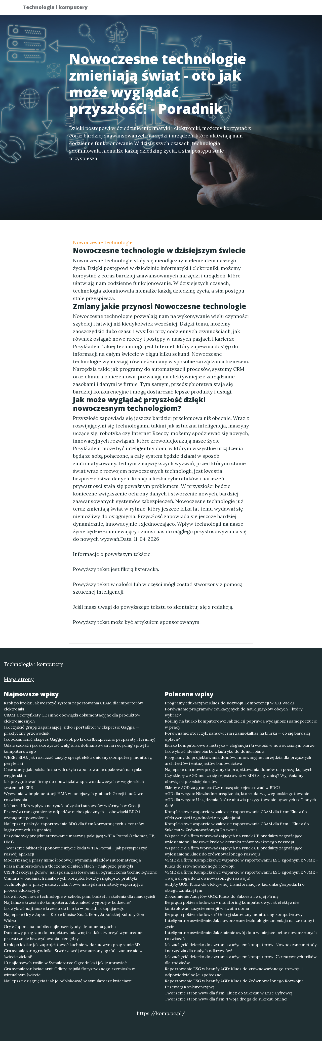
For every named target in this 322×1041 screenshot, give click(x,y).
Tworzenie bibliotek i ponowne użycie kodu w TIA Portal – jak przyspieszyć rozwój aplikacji (75, 850)
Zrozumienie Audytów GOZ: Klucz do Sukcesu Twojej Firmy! (222, 896)
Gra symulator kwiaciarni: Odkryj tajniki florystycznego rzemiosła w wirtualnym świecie (69, 971)
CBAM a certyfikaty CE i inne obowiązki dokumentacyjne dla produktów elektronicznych (72, 718)
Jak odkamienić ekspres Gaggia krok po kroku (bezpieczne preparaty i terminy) (79, 739)
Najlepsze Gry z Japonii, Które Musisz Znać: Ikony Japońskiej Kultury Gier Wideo (74, 917)
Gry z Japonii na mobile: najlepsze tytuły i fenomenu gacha (60, 926)
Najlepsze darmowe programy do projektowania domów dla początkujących (238, 769)
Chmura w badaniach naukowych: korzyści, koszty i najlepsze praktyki (70, 878)
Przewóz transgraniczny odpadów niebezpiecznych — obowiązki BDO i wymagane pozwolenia (72, 814)
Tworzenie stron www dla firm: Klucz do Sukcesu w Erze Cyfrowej (228, 992)
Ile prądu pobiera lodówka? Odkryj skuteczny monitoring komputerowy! (234, 914)
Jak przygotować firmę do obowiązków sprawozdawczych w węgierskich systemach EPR (74, 784)
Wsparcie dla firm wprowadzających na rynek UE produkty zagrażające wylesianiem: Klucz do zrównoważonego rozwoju (233, 850)
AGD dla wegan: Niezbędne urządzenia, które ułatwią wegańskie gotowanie (237, 793)
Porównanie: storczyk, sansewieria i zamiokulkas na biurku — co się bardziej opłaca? (237, 736)
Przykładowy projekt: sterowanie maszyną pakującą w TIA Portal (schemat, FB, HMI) (79, 838)
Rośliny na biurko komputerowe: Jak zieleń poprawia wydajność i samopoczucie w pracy (241, 724)
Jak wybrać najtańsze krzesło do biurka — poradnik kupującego (64, 908)
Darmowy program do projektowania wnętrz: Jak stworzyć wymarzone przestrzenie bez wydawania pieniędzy (73, 935)
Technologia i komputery (58, 8)
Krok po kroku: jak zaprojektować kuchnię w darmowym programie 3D (72, 944)
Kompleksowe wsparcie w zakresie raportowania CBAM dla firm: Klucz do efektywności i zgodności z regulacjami (236, 814)
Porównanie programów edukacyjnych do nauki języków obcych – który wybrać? (233, 711)
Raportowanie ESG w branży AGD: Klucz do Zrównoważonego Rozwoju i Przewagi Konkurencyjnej (234, 983)
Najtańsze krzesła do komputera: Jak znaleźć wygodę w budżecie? (67, 902)
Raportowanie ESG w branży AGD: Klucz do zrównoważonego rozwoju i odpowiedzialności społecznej (234, 971)
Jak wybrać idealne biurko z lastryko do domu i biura (214, 751)
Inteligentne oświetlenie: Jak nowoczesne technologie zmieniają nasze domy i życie (239, 923)
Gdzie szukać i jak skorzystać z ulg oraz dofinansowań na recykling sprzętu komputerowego (76, 748)
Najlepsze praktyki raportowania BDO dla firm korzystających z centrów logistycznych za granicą (74, 826)
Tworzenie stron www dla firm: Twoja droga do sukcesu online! (226, 998)
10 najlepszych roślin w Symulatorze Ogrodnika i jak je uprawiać (65, 962)
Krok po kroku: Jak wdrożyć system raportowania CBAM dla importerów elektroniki (73, 705)
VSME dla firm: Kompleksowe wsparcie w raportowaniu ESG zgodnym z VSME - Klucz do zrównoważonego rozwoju (241, 863)
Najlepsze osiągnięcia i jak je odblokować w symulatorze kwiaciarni (68, 980)
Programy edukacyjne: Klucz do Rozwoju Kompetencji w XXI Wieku (229, 702)
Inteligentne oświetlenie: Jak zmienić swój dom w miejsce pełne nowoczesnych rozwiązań (241, 935)
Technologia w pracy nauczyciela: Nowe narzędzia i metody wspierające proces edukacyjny (73, 887)
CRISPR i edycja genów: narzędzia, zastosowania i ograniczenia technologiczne (80, 872)
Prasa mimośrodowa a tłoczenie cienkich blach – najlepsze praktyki (68, 866)
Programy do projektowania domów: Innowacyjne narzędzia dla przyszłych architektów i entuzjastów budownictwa (238, 760)
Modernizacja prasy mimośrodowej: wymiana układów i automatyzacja (72, 860)
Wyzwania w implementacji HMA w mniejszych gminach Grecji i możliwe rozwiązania (73, 796)
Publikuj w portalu (221, 9)
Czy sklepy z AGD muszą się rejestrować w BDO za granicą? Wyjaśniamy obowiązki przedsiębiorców (234, 778)
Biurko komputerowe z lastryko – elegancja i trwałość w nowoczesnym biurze (239, 745)
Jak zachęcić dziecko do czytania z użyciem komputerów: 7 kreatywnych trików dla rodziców (241, 959)
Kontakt (287, 9)
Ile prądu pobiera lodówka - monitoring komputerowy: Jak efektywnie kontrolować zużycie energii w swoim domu (232, 905)
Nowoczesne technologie (103, 242)
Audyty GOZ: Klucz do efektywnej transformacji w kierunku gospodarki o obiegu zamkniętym (235, 887)
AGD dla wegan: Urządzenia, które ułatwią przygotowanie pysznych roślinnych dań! (240, 802)
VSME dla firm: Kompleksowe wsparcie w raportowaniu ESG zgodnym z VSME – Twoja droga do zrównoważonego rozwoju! (241, 875)
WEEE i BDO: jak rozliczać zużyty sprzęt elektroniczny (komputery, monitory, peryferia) (78, 760)
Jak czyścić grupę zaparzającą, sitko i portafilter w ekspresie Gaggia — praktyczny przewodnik (71, 730)
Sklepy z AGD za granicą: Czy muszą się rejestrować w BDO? (222, 787)
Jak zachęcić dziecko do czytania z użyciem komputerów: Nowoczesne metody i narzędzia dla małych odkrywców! (240, 947)
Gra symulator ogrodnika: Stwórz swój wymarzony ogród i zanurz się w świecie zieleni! (73, 953)
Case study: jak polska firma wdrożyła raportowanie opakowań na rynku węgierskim (73, 772)
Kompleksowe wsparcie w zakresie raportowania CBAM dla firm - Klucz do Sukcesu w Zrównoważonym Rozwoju (237, 826)
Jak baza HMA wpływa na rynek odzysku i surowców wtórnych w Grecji (72, 805)
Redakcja (259, 9)
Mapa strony (19, 679)
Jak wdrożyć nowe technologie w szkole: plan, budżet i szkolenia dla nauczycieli (79, 896)
